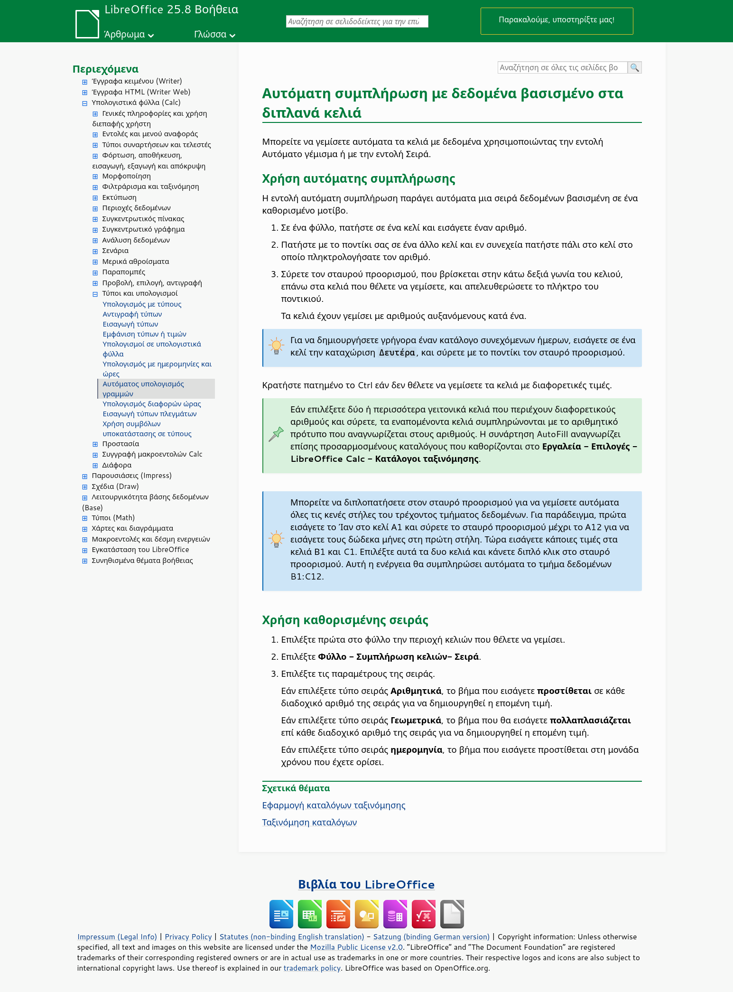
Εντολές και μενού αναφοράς (150, 134)
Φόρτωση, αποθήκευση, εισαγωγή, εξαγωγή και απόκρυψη (149, 160)
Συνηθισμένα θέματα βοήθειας (142, 560)
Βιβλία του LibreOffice (366, 884)
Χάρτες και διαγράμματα (133, 528)
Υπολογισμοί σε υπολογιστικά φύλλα (152, 349)
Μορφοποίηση (126, 176)
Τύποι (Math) (113, 518)
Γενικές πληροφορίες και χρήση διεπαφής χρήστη (150, 118)
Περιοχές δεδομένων (136, 208)
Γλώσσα (210, 34)
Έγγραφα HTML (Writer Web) (141, 92)
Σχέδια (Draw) (115, 486)
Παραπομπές (123, 272)
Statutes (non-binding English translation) (291, 936)
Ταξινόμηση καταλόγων (309, 822)
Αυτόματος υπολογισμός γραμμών (143, 389)
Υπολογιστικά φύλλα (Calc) (136, 102)
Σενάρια (115, 250)
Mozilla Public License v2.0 (356, 947)
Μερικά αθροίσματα (135, 261)
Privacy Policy (188, 936)
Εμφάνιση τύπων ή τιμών (144, 334)
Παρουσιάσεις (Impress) (132, 475)
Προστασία (120, 444)
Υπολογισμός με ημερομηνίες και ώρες (157, 369)
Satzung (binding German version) (431, 936)
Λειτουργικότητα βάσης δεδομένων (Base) (145, 502)
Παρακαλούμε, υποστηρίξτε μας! (556, 19)
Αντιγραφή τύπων (132, 314)
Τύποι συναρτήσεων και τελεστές (156, 145)
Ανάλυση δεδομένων (136, 240)
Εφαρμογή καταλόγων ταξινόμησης (334, 805)
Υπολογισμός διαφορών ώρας (152, 404)
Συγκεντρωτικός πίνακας (143, 219)
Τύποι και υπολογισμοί (140, 293)
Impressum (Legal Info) (117, 936)
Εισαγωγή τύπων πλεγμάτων (150, 414)
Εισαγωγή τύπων (130, 324)
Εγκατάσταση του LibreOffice (140, 549)
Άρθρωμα (124, 34)
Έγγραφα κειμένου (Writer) (137, 81)
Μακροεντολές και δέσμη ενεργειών (151, 539)
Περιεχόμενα (106, 68)
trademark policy (312, 968)
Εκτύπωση (119, 197)
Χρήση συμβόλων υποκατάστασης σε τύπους (147, 429)
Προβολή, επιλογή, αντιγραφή (152, 283)
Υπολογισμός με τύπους (142, 304)
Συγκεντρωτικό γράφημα (143, 229)
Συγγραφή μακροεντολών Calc (152, 454)
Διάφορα (117, 465)
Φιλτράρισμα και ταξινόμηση (150, 186)
